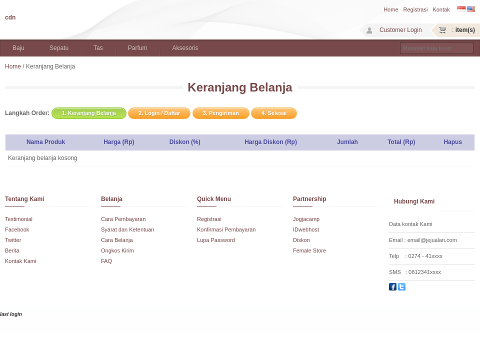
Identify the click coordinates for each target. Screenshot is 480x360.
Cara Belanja (117, 240)
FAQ (106, 261)
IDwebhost (306, 229)
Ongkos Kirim (117, 251)
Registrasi (416, 9)
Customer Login (401, 30)
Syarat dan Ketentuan (127, 229)
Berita (12, 251)
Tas (98, 48)
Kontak (441, 9)
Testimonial (18, 219)
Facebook (17, 229)
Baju (18, 48)
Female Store (309, 251)
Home (391, 9)
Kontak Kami (20, 261)
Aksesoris (185, 48)
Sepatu (59, 48)
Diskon (301, 240)
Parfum (138, 48)
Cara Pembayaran (123, 219)
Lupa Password (216, 240)
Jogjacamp (306, 219)
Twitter (13, 240)
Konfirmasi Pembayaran (226, 229)
